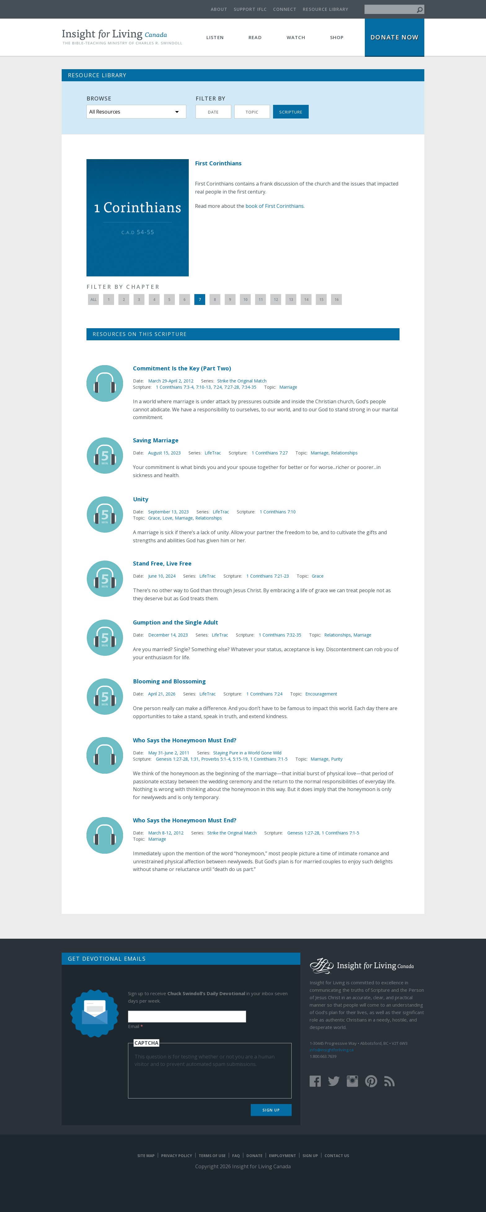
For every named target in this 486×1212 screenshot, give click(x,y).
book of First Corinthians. (275, 206)
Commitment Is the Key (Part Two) (182, 368)
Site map (146, 1155)
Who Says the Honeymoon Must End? (184, 740)
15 (321, 299)
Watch (296, 37)
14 (306, 299)
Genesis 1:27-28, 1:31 (177, 759)
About (219, 9)
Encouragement (321, 694)
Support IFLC (250, 9)
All (94, 299)
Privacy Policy (176, 1155)
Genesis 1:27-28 (303, 833)
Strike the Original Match (242, 381)
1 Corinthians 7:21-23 (267, 576)
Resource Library (325, 9)
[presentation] (182, 1080)
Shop (337, 37)
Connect (285, 9)
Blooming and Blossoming (169, 681)
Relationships (344, 453)
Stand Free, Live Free (162, 563)
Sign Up (271, 1110)
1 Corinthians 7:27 (270, 453)
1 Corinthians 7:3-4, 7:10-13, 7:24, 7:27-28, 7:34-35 (206, 387)
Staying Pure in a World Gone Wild (247, 753)
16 (336, 299)
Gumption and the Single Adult (175, 622)
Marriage (288, 387)
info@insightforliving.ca (332, 1050)
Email (135, 1026)
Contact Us (337, 1155)
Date (213, 112)
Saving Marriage (156, 440)
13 (291, 299)
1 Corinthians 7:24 (264, 694)
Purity (336, 759)
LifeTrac (213, 453)
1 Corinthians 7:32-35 (280, 635)
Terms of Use (212, 1155)
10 (245, 299)
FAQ (236, 1155)
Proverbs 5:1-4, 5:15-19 (224, 759)
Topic (252, 112)
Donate (254, 1155)
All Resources (104, 111)
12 (276, 299)
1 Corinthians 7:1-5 (269, 759)
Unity (140, 499)
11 (260, 299)
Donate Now (394, 37)
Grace (154, 518)
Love (167, 518)
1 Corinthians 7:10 (278, 512)
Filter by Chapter (123, 286)
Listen (215, 37)
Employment (282, 1155)
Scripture (291, 112)
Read (255, 37)
